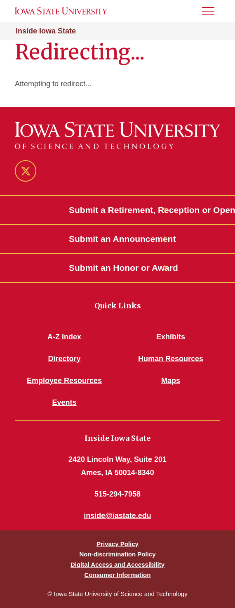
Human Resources (170, 359)
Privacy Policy (117, 543)
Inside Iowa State (46, 31)
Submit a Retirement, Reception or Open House (117, 210)
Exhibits (170, 337)
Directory (64, 359)
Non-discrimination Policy (117, 554)
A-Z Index (64, 337)
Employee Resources (64, 380)
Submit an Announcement (117, 239)
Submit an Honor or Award (117, 267)
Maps (170, 380)
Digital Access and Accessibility (117, 564)
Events (64, 402)
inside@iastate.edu (117, 515)
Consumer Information (118, 574)
